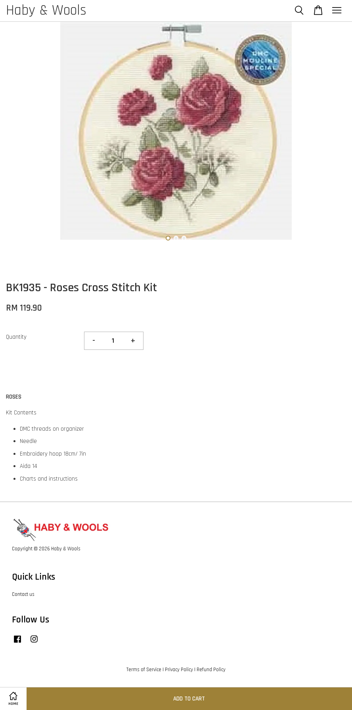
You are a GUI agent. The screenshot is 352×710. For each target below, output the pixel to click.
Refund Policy (211, 669)
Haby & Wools (46, 10)
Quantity (16, 337)
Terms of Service (143, 669)
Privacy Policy (179, 669)
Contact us (23, 594)
